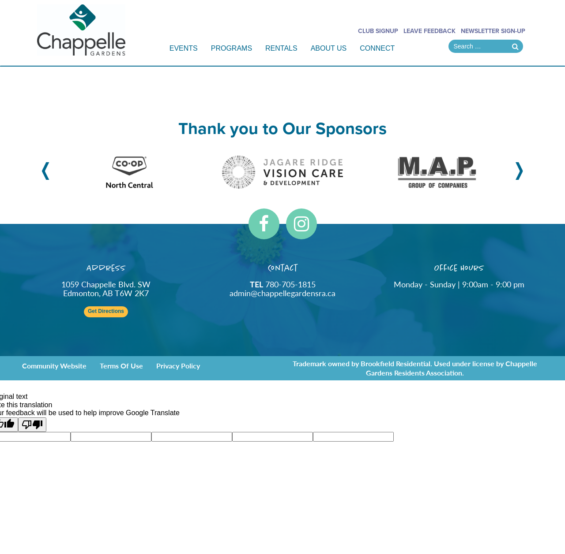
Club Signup (378, 31)
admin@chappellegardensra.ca (282, 292)
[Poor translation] (32, 424)
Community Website (54, 366)
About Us (329, 48)
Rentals (281, 48)
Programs (231, 48)
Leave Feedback (429, 31)
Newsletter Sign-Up (493, 31)
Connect (377, 48)
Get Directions (106, 311)
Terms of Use (121, 366)
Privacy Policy (178, 366)
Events (184, 48)
